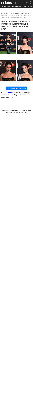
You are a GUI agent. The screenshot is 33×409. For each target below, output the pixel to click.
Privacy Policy (10, 112)
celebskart (15, 111)
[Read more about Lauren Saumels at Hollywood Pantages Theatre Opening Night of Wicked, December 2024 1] (8, 43)
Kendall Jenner (16, 6)
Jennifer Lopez (5, 6)
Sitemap (24, 112)
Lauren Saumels (14, 13)
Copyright (18, 112)
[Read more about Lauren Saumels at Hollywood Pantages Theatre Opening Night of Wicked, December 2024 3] (8, 70)
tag (7, 13)
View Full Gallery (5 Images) (16, 88)
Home (3, 13)
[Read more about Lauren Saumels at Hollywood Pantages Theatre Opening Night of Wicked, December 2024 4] (25, 70)
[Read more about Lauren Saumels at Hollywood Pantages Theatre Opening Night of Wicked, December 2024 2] (25, 43)
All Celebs (25, 3)
